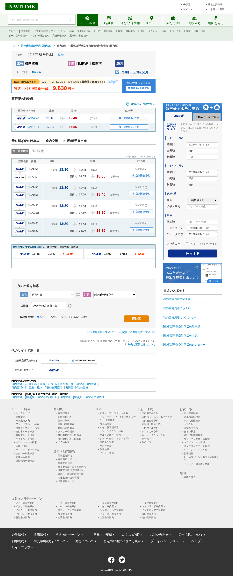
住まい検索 (190, 431)
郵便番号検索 (191, 427)
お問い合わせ (159, 534)
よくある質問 (131, 534)
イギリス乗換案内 (67, 503)
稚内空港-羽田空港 (22, 387)
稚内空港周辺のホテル (177, 308)
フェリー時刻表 (66, 431)
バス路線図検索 (192, 420)
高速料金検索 (59, 35)
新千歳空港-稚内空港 (83, 384)
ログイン (187, 9)
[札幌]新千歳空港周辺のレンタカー (184, 344)
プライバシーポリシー (166, 541)
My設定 (187, 4)
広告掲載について (190, 534)
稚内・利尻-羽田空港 (49, 387)
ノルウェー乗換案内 (26, 510)
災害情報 (188, 453)
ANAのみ (36, 72)
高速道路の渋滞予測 (68, 477)
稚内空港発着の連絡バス (101, 332)
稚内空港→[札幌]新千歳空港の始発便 (34, 397)
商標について (84, 541)
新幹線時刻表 (65, 417)
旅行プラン (148, 442)
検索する (193, 254)
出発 (20, 63)
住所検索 (104, 449)
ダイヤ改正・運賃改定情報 (72, 466)
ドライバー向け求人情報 (197, 464)
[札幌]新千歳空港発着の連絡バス (137, 332)
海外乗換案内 (191, 413)
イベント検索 (107, 453)
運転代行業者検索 (193, 435)
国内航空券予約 (150, 413)
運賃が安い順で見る (143, 104)
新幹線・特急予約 (151, 424)
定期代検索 (199, 31)
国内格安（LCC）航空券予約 (157, 417)
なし (42, 316)
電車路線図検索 (192, 417)
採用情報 (40, 534)
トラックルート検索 (180, 31)
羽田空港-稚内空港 (76, 387)
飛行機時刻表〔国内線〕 (71, 435)
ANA (54, 316)
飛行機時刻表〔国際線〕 (71, 439)
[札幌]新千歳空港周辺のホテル (181, 335)
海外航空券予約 (150, 420)
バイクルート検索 (157, 31)
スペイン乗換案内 (67, 506)
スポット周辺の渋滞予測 (71, 474)
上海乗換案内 (107, 517)
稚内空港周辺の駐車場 (177, 299)
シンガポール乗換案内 (111, 510)
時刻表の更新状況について (140, 344)
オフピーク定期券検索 (15, 35)
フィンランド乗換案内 (153, 506)
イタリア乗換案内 (25, 506)
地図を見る (190, 477)
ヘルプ (196, 541)
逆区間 (119, 63)
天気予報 (188, 424)
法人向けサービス (68, 534)
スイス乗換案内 (108, 506)
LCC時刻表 (63, 442)
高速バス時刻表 (66, 427)
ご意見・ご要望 (216, 9)
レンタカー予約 (150, 431)
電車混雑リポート (67, 459)
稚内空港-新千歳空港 (24, 384)
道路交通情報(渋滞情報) (70, 470)
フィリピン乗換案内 (110, 513)
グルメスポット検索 (110, 434)
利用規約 (18, 541)
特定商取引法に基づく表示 (122, 541)
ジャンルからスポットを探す (115, 438)
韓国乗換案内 (149, 513)
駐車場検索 (106, 423)
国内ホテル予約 (150, 427)
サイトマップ (21, 547)
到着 (72, 63)
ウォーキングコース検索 (197, 439)
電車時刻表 (63, 413)
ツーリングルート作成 (195, 449)
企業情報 (18, 534)
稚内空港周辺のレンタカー (179, 317)
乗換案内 (25, 31)
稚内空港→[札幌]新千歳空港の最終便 (82, 397)
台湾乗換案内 (65, 517)
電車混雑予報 (65, 463)
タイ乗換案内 (65, 513)
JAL (64, 316)
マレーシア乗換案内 (26, 513)
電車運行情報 (65, 455)
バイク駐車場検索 (109, 427)
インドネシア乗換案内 (153, 510)
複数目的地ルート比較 (89, 31)
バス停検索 (106, 445)
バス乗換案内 (41, 31)
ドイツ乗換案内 (150, 503)
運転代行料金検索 (78, 35)
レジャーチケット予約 (153, 435)
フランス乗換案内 (109, 503)
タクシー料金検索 (39, 35)
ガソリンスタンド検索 (111, 431)
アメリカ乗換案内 (25, 503)
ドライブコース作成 (194, 442)
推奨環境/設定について (50, 541)
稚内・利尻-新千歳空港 (54, 384)
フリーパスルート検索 (62, 31)
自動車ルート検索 (113, 31)
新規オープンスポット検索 (114, 413)
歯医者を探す (107, 442)
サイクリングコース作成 (197, 446)
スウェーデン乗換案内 (69, 510)
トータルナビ (11, 31)
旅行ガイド (148, 439)
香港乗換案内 (23, 517)
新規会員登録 (215, 4)
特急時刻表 (63, 420)
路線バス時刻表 (66, 424)
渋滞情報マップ (66, 481)
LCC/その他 (79, 316)
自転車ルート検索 (135, 31)
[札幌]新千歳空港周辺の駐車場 (181, 326)
